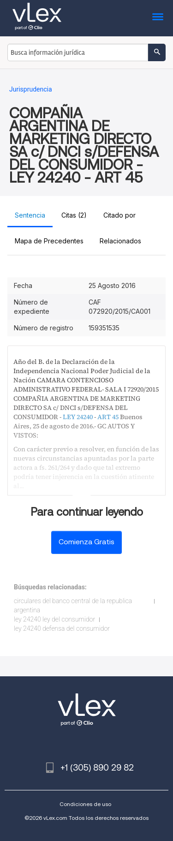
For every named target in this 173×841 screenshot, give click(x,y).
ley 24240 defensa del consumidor (62, 628)
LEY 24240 (78, 416)
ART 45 (108, 416)
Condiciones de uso (85, 804)
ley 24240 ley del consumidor (54, 619)
